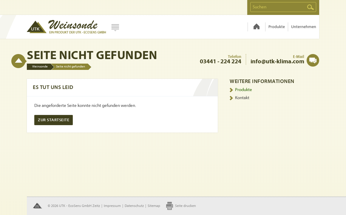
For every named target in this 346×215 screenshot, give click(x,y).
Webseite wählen (115, 28)
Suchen (310, 7)
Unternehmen (303, 26)
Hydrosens (66, 27)
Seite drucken (185, 206)
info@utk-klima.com (277, 61)
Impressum (112, 206)
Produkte (276, 26)
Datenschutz (134, 206)
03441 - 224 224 (220, 61)
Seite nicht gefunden (70, 66)
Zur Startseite (53, 119)
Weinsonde (256, 27)
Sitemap (154, 206)
